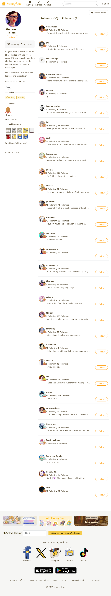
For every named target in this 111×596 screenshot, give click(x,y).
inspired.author (53, 106)
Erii (47, 122)
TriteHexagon (52, 249)
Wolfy (48, 138)
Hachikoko (51, 344)
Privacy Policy (95, 580)
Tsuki (48, 487)
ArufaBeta (50, 217)
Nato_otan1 (51, 424)
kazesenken (51, 154)
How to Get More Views (39, 580)
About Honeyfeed (17, 580)
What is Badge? (11, 119)
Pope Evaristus (53, 408)
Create (47, 3)
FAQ (55, 580)
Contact (64, 580)
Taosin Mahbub (53, 440)
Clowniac (50, 281)
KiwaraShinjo (52, 58)
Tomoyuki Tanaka (54, 456)
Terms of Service (78, 580)
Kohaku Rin (51, 472)
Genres (38, 3)
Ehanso (49, 185)
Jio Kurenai (51, 201)
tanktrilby (50, 328)
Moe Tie (49, 360)
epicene (49, 297)
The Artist (50, 233)
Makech (49, 313)
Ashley (49, 392)
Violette (49, 90)
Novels (29, 3)
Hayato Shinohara (54, 74)
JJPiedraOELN (52, 265)
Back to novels (98, 12)
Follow (12, 37)
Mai (47, 376)
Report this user (12, 152)
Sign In (105, 3)
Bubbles (49, 170)
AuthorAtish (51, 26)
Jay (47, 42)
